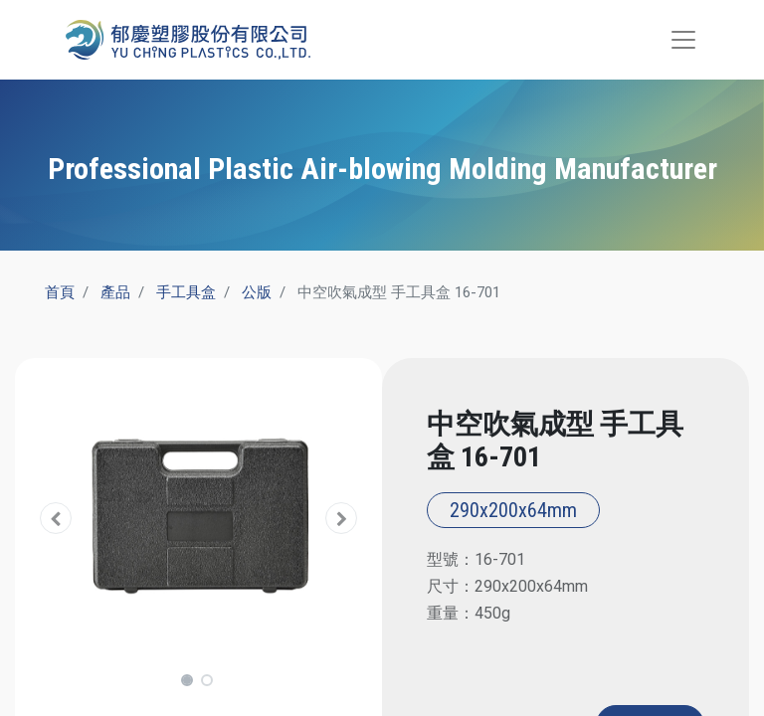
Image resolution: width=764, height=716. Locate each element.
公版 (257, 292)
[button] (56, 519)
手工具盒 (186, 292)
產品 (115, 292)
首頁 (60, 292)
